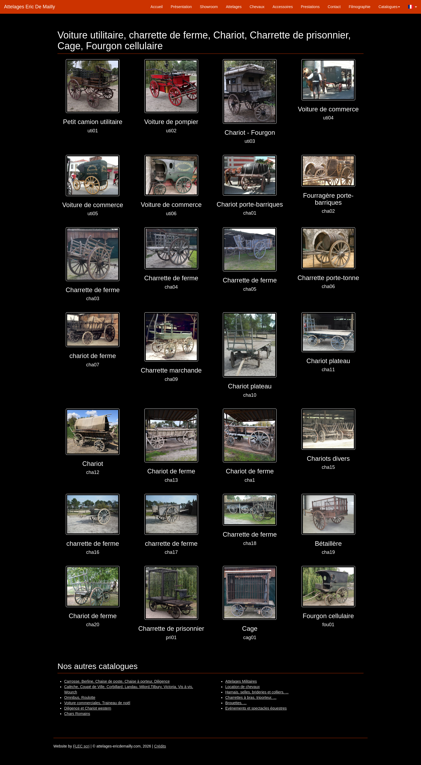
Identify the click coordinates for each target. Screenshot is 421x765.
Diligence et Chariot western (87, 708)
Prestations (310, 7)
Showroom (209, 7)
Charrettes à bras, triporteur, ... (251, 697)
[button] (412, 6)
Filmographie (360, 7)
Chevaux (257, 7)
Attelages (233, 7)
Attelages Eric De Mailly (29, 6)
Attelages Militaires (241, 681)
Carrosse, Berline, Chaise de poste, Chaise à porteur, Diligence (117, 681)
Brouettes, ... (235, 703)
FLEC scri (81, 746)
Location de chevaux (242, 687)
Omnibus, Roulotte (79, 697)
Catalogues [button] (389, 7)
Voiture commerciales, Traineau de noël (97, 703)
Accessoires (283, 7)
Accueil (157, 7)
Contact (334, 7)
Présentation (181, 7)
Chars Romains (77, 713)
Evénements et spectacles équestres (256, 708)
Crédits (160, 746)
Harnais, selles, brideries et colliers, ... (257, 692)
